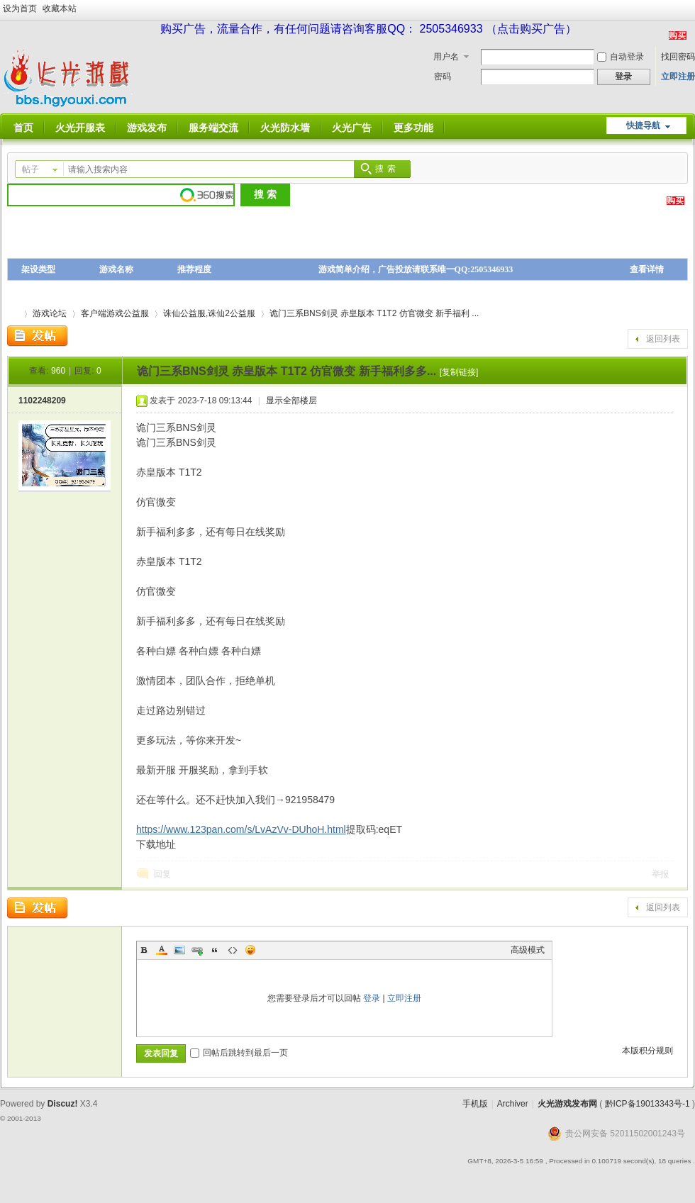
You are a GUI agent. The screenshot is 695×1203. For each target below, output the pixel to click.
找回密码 (678, 57)
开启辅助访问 (691, 10)
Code (233, 950)
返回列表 (663, 339)
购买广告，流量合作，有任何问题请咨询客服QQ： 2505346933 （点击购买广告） (368, 29)
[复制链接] (459, 372)
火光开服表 (80, 127)
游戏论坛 (50, 313)
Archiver (512, 1104)
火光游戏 (12, 313)
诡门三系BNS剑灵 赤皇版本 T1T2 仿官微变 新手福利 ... (374, 313)
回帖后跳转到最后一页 (239, 1053)
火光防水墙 (285, 127)
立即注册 (678, 77)
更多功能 (413, 127)
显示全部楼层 (291, 400)
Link (197, 950)
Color (162, 950)
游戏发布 (147, 127)
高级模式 (528, 950)
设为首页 (20, 8)
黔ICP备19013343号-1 (647, 1104)
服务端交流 (213, 127)
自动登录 (620, 57)
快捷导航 (643, 125)
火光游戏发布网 (567, 1104)
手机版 (475, 1104)
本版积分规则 (647, 1051)
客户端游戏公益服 (115, 313)
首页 (23, 127)
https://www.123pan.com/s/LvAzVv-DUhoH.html (241, 829)
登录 (371, 998)
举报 (660, 874)
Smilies (250, 950)
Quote (215, 950)
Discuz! (63, 1104)
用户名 (446, 57)
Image (179, 950)
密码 (442, 77)
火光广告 (352, 127)
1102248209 (42, 400)
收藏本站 (60, 8)
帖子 (30, 169)
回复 (162, 874)
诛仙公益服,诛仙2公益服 (209, 313)
